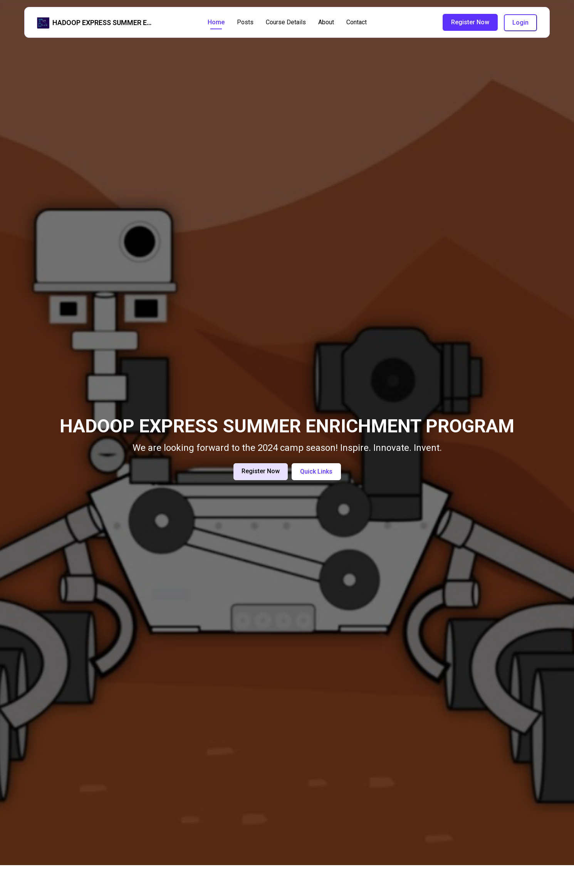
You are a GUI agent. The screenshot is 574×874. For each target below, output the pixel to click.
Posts (245, 22)
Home (216, 22)
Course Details (286, 22)
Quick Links (316, 471)
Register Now (470, 22)
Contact (356, 22)
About (326, 22)
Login (520, 22)
